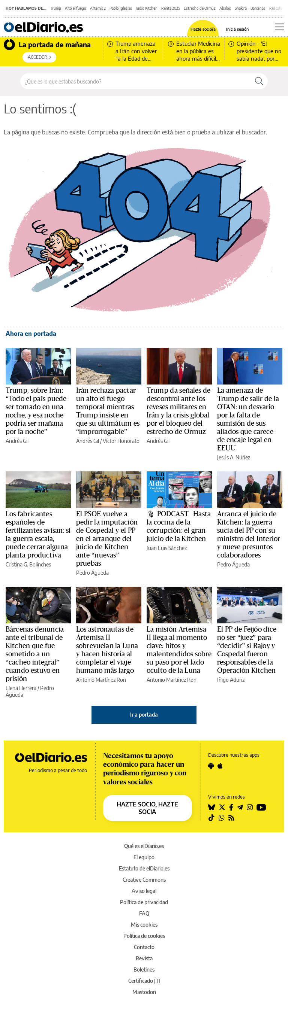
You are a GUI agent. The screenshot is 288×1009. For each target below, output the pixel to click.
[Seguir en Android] (211, 765)
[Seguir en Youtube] (261, 807)
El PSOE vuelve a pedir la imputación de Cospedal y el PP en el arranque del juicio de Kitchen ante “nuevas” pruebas (107, 538)
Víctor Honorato (121, 441)
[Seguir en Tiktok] (211, 817)
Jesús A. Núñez (233, 457)
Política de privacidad (144, 902)
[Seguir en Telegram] (240, 807)
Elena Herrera (21, 688)
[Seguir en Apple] (220, 765)
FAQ (144, 913)
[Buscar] (259, 81)
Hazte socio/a (203, 29)
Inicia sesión (237, 29)
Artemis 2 (98, 8)
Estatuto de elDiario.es (144, 868)
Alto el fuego (75, 8)
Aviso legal (144, 891)
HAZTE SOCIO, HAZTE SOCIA (147, 807)
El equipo (144, 857)
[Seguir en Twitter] (222, 807)
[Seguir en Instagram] (250, 807)
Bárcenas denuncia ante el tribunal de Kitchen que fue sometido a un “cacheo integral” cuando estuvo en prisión (35, 654)
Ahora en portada (31, 333)
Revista (144, 958)
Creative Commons (144, 879)
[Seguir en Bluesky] (211, 807)
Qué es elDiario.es (144, 846)
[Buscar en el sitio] (135, 81)
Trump (55, 8)
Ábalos (225, 8)
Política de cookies (144, 936)
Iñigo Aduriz (230, 680)
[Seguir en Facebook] (231, 807)
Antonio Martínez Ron (101, 680)
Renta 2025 (170, 8)
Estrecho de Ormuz (200, 8)
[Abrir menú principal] (279, 27)
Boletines (144, 969)
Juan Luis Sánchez (167, 548)
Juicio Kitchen (147, 8)
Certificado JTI (144, 981)
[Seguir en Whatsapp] (222, 817)
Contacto (144, 947)
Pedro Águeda (92, 572)
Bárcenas (258, 8)
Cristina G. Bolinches (28, 564)
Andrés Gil (17, 441)
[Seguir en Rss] (231, 817)
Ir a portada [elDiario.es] (144, 714)
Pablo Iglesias (121, 8)
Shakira (241, 8)
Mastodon (144, 992)
